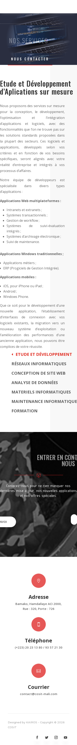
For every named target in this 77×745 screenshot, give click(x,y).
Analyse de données (34, 382)
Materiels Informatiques (41, 392)
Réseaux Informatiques (38, 363)
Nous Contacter (30, 59)
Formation (24, 411)
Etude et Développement (44, 354)
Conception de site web (38, 373)
